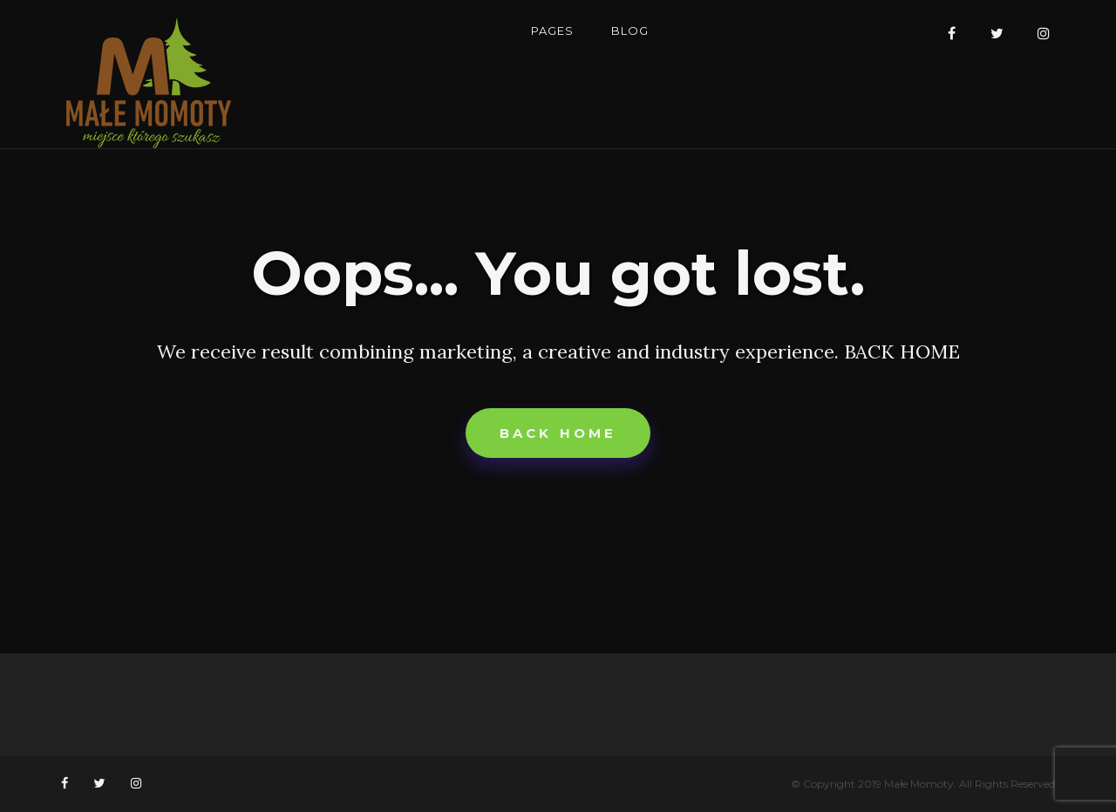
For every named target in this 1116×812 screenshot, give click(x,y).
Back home (558, 433)
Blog (630, 31)
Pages (552, 31)
